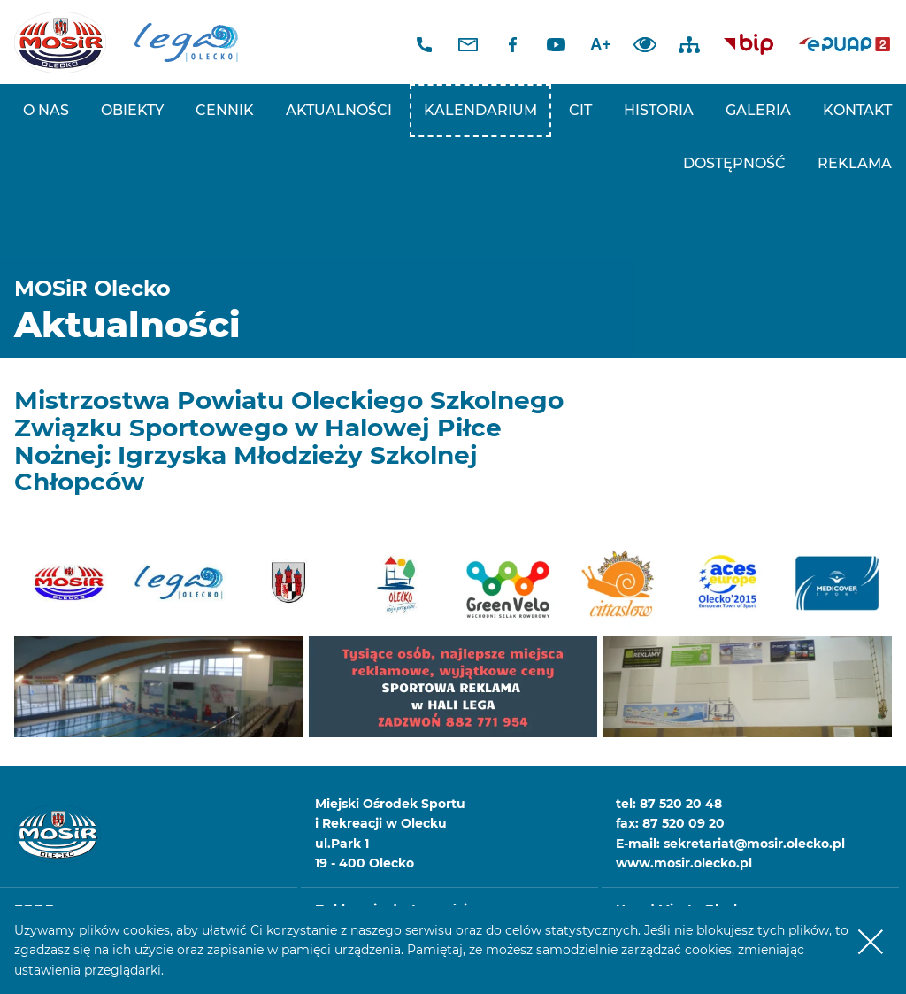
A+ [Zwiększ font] (600, 44)
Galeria (758, 110)
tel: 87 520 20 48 (669, 804)
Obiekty (132, 110)
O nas (46, 110)
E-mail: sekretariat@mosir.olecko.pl (730, 843)
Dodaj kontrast (645, 44)
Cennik (225, 110)
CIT (580, 110)
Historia (659, 110)
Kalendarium (480, 110)
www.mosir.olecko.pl (684, 863)
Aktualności (339, 110)
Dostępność (734, 163)
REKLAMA (855, 163)
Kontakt (857, 110)
